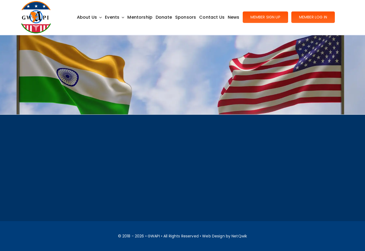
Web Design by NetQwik (224, 236)
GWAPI (154, 236)
